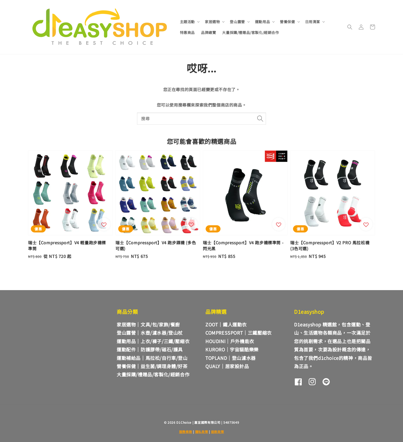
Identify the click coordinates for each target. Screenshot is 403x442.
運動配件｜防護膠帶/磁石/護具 (150, 349)
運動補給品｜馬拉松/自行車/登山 (152, 357)
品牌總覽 (208, 32)
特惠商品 (187, 32)
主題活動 (187, 21)
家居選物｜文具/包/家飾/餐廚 (148, 325)
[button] (349, 27)
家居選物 (212, 21)
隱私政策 (201, 431)
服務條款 (185, 431)
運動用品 (262, 21)
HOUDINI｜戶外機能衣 (229, 341)
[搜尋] (260, 118)
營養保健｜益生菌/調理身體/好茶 (152, 366)
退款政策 (217, 431)
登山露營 (237, 21)
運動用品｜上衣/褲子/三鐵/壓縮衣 (153, 341)
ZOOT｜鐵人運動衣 (226, 324)
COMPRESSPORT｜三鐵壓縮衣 (238, 332)
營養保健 (287, 21)
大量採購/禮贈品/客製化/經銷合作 (250, 32)
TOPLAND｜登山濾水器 (230, 357)
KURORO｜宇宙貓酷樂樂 (232, 349)
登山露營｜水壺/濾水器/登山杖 (150, 332)
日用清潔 (312, 21)
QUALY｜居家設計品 (227, 366)
